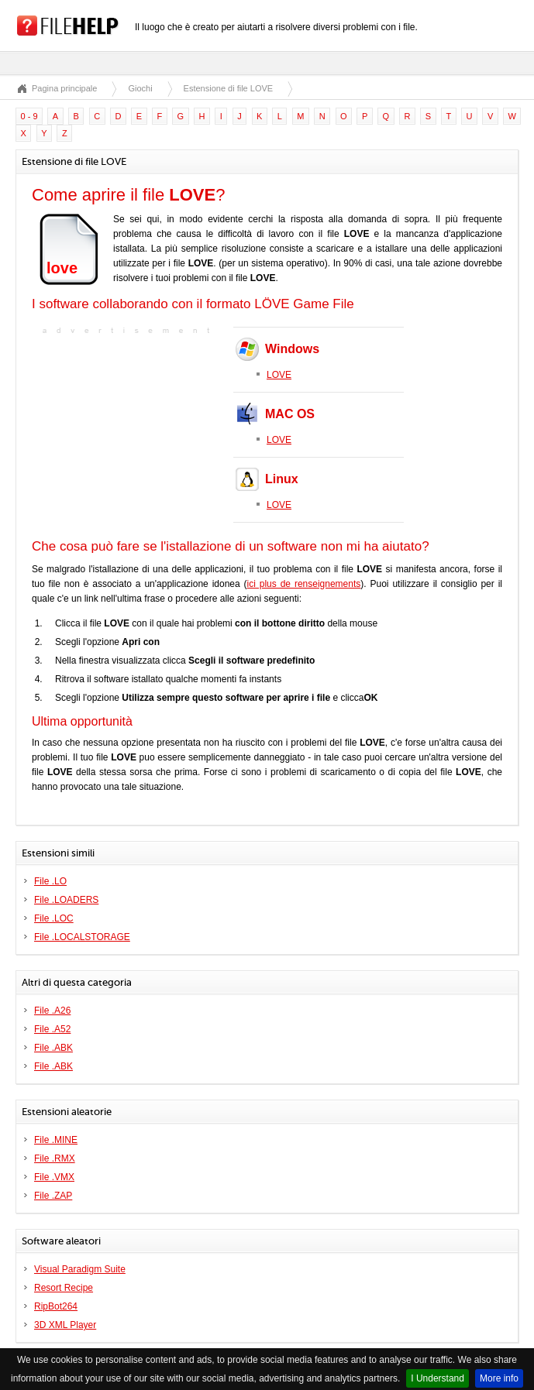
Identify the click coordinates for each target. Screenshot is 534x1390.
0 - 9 (29, 116)
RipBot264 (56, 1306)
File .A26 (52, 1010)
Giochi (140, 88)
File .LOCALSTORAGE (82, 937)
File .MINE (56, 1139)
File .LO (50, 881)
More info (499, 1378)
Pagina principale (64, 88)
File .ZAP (53, 1195)
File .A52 (52, 1029)
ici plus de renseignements (304, 583)
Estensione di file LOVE (229, 88)
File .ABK (53, 1047)
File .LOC (54, 918)
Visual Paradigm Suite (80, 1269)
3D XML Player (65, 1325)
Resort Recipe (63, 1287)
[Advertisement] (129, 435)
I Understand (437, 1378)
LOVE (279, 374)
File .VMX (54, 1177)
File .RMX (54, 1158)
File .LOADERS (66, 899)
